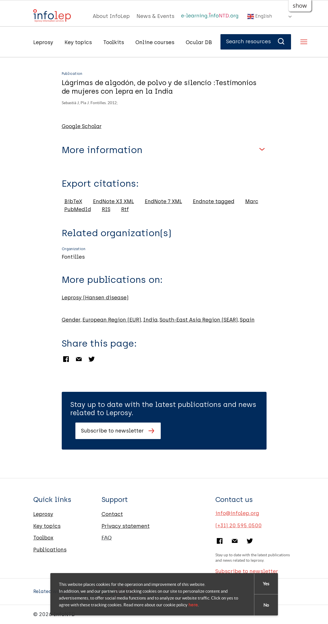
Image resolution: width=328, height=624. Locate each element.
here (193, 604)
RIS (106, 209)
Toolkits (113, 42)
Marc (251, 201)
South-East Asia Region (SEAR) (199, 320)
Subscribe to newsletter (112, 431)
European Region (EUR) (111, 320)
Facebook (66, 359)
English (259, 16)
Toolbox (43, 538)
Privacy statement (126, 526)
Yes (266, 583)
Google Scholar (82, 126)
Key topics (78, 42)
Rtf (125, 209)
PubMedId (77, 209)
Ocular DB (199, 42)
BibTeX (73, 201)
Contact (112, 514)
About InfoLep (111, 16)
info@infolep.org (237, 513)
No (266, 605)
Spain (247, 320)
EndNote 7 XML (163, 201)
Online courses (154, 42)
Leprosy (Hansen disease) (95, 298)
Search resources (255, 41)
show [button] (300, 5)
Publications (50, 550)
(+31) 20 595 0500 (238, 525)
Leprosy (43, 42)
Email (79, 359)
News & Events (155, 16)
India (150, 320)
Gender (71, 320)
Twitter (91, 359)
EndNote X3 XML (113, 201)
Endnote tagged (213, 201)
